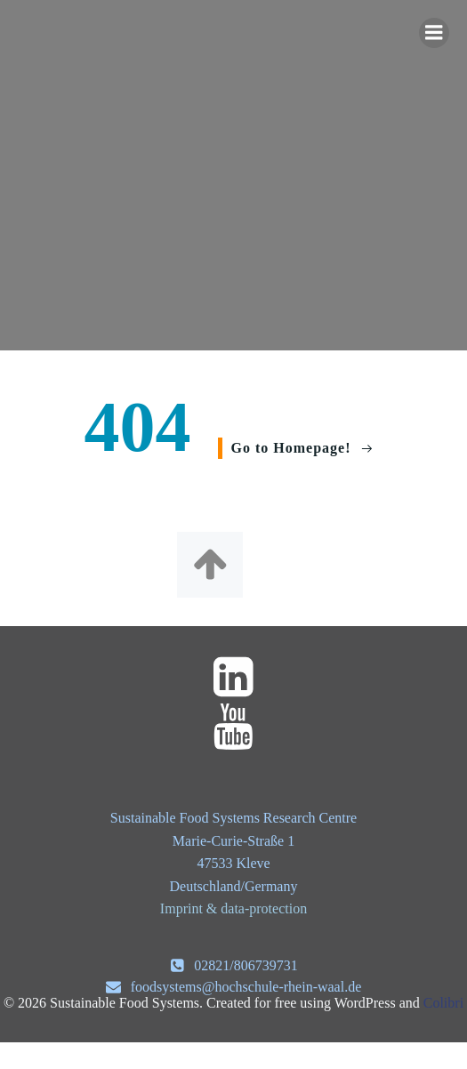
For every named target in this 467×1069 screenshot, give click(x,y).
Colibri (443, 1002)
